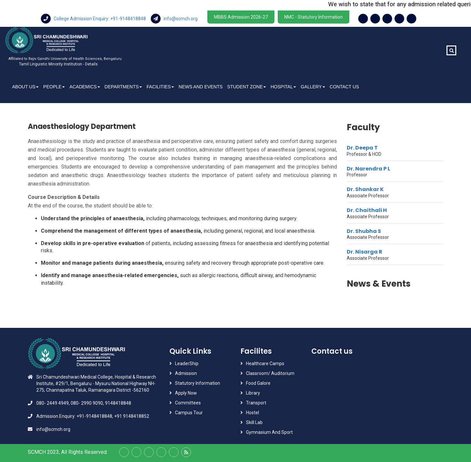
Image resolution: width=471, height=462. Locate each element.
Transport (256, 402)
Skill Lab (254, 422)
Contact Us (344, 86)
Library (253, 393)
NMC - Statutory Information (313, 17)
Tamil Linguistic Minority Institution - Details (58, 64)
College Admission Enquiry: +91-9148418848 (94, 18)
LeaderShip (187, 363)
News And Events (201, 86)
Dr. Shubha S (364, 231)
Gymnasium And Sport (269, 432)
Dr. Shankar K (365, 189)
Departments (123, 86)
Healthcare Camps (265, 363)
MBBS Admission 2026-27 (241, 17)
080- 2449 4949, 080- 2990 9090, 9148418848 (83, 403)
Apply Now (186, 393)
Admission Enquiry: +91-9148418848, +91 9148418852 (92, 416)
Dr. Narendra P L (368, 168)
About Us (25, 86)
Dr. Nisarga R (364, 252)
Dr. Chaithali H (367, 210)
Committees (188, 402)
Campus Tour (189, 412)
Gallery (313, 86)
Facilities (160, 86)
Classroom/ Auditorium (270, 373)
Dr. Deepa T (362, 147)
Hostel (252, 412)
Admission (186, 373)
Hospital (283, 86)
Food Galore (258, 383)
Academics (84, 86)
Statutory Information (197, 383)
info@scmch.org (174, 18)
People (54, 86)
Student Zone (246, 86)
